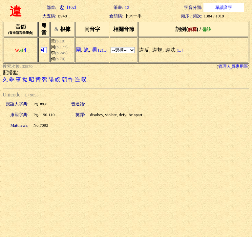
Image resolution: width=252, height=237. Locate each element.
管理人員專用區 (233, 66)
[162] (67, 7)
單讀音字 (223, 7)
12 (127, 7)
